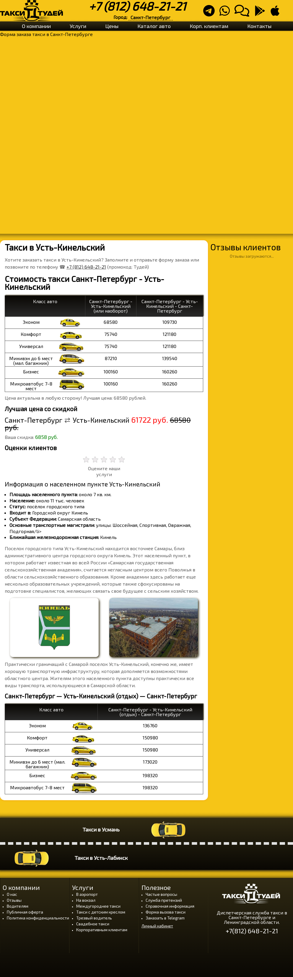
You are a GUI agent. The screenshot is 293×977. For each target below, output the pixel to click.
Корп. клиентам (209, 26)
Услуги (78, 26)
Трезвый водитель (94, 917)
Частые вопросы (161, 894)
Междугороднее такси (98, 906)
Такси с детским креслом (100, 911)
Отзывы (14, 900)
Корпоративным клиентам (101, 929)
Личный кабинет (157, 926)
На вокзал (85, 900)
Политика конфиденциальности (38, 917)
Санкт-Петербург (150, 17)
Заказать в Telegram (165, 917)
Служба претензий (164, 900)
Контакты (259, 26)
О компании (36, 26)
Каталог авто (154, 26)
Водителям (17, 906)
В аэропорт (87, 894)
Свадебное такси (92, 923)
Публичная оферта (25, 911)
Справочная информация (170, 906)
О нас (12, 894)
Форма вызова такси (165, 911)
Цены (111, 26)
